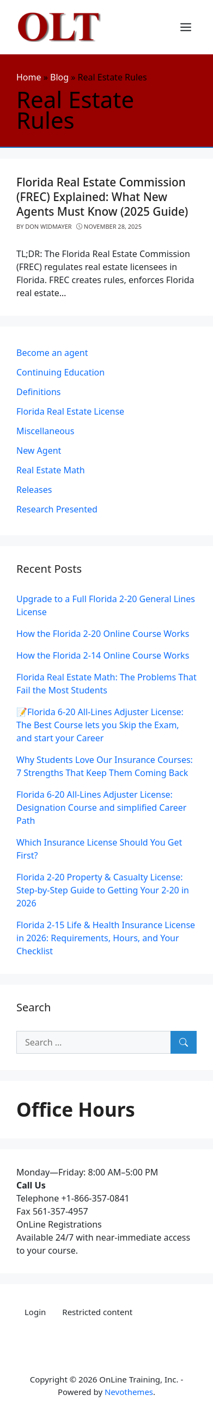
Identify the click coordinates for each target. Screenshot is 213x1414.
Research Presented (57, 509)
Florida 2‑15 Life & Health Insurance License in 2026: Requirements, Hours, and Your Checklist (105, 938)
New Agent (38, 450)
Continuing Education (60, 372)
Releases (34, 490)
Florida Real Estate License (70, 411)
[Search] (184, 1042)
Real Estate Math (50, 470)
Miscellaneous (45, 431)
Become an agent (52, 353)
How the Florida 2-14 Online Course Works (102, 655)
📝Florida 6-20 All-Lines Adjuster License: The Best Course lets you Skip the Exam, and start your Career (100, 725)
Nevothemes (129, 1391)
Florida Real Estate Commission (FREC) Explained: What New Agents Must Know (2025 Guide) (102, 196)
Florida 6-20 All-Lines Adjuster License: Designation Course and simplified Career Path (101, 808)
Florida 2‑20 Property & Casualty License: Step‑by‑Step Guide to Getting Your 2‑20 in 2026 (102, 890)
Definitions (38, 392)
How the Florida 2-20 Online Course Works (102, 634)
